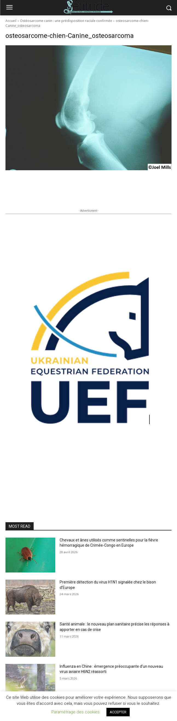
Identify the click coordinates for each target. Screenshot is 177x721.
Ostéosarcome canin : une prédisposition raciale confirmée (66, 20)
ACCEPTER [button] (118, 712)
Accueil (10, 20)
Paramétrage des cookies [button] (75, 711)
